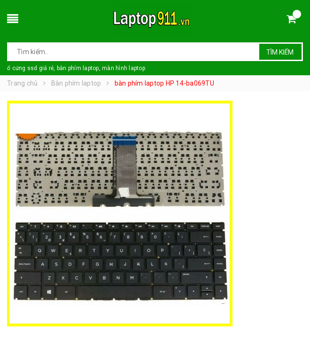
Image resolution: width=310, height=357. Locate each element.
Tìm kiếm (280, 52)
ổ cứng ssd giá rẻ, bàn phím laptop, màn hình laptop (76, 68)
